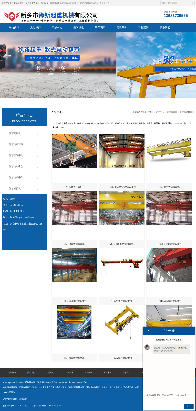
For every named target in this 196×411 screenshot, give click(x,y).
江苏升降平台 (16, 155)
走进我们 (35, 27)
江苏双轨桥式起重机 (121, 358)
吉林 (21, 405)
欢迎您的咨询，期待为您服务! (169, 339)
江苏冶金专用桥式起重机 (169, 243)
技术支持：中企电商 (58, 382)
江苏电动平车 (16, 177)
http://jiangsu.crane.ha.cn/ (22, 217)
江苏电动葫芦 (16, 144)
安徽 (44, 405)
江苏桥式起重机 (187, 112)
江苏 (54, 405)
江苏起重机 (15, 133)
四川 (59, 405)
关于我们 (31, 372)
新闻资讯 (78, 27)
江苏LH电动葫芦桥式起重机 (122, 186)
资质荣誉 (121, 27)
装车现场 (100, 27)
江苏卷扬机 (15, 188)
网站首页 (14, 27)
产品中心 (57, 27)
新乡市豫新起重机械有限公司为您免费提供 (20, 3)
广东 (49, 405)
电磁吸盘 (45, 3)
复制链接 (44, 382)
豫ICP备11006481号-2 (77, 382)
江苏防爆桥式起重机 (74, 358)
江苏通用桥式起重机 (169, 186)
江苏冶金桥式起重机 (74, 243)
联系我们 (165, 27)
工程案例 (143, 27)
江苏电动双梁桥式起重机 (169, 301)
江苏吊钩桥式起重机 (121, 301)
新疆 (39, 405)
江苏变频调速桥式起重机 (74, 301)
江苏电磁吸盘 (16, 166)
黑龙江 (28, 405)
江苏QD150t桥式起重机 (122, 243)
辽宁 (34, 405)
